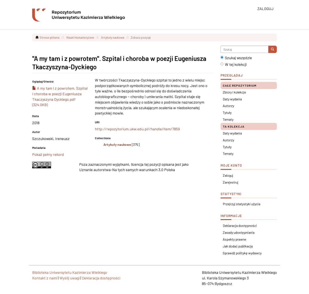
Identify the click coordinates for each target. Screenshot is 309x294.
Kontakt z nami (44, 278)
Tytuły (227, 112)
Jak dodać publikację (238, 246)
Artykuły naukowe (112, 37)
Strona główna (49, 37)
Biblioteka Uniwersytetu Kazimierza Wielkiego (69, 272)
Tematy (228, 119)
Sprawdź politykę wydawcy (242, 253)
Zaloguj (228, 175)
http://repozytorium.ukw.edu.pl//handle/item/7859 (137, 129)
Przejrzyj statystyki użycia (241, 204)
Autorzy (228, 106)
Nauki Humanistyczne (80, 37)
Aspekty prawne (234, 239)
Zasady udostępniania (238, 232)
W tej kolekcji (234, 64)
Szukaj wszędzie (236, 57)
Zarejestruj (230, 182)
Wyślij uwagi (69, 278)
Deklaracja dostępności (240, 225)
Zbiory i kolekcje (234, 92)
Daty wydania (232, 99)
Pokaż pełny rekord (48, 154)
